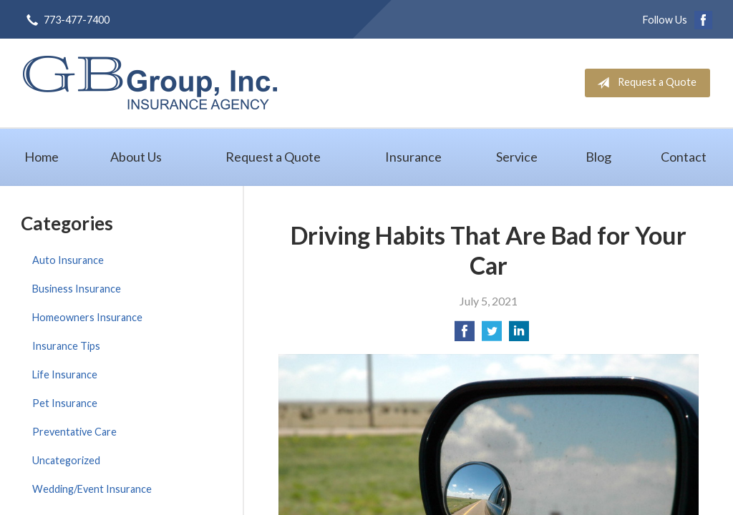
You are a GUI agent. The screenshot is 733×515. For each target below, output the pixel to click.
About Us (136, 157)
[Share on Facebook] (465, 335)
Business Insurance (76, 289)
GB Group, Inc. (150, 82)
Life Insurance (64, 374)
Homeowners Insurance (87, 317)
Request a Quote (643, 83)
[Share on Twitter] (492, 335)
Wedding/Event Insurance (92, 489)
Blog (598, 157)
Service (517, 157)
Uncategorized (66, 460)
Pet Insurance (64, 403)
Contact (684, 157)
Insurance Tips (66, 346)
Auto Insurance (68, 260)
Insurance (413, 157)
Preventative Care (74, 432)
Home (41, 157)
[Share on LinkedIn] (519, 335)
